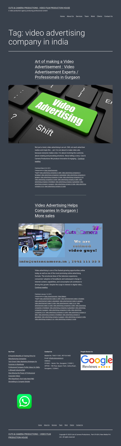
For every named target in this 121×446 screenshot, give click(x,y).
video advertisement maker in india (45, 303)
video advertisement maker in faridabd (72, 299)
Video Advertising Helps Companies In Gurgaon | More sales (56, 210)
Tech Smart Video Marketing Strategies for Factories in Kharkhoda (30, 359)
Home (62, 16)
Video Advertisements (50, 170)
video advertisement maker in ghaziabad (47, 301)
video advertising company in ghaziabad (67, 182)
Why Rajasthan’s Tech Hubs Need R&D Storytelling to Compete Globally (32, 367)
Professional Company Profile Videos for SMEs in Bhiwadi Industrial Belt (32, 361)
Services (79, 16)
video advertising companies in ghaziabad (53, 175)
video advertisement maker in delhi (50, 299)
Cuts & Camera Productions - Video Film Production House (39, 8)
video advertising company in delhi (68, 179)
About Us (70, 16)
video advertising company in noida (55, 186)
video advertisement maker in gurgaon (71, 301)
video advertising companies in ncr (73, 177)
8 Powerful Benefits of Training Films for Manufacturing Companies (31, 356)
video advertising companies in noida (46, 179)
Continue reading (41, 287)
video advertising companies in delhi (50, 173)
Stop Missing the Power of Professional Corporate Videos (27, 364)
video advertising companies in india (51, 177)
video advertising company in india (65, 184)
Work (93, 16)
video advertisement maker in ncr (66, 303)
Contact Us (108, 16)
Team (87, 16)
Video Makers (62, 296)
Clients (99, 16)
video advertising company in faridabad (50, 315)
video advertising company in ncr (44, 319)
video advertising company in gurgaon (53, 317)
